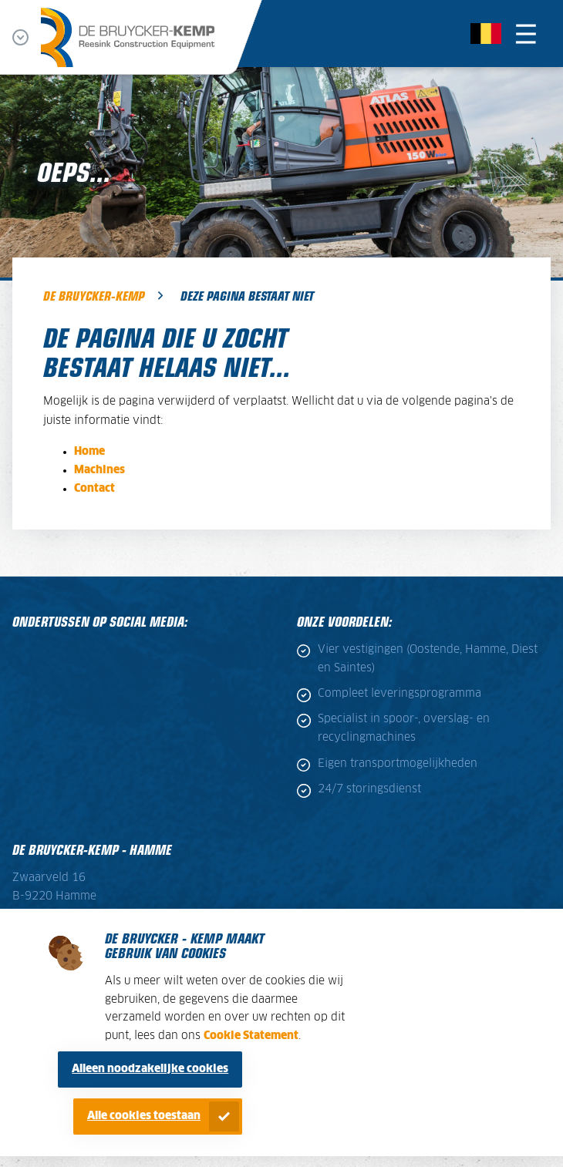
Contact (94, 488)
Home (89, 451)
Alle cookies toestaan (144, 1116)
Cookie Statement (251, 1036)
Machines (99, 470)
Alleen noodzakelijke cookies (150, 1069)
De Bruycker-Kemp (93, 295)
